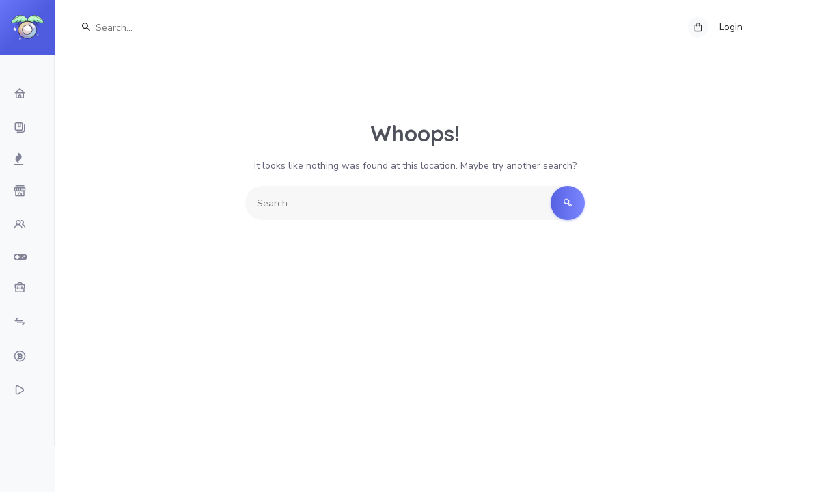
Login (731, 26)
